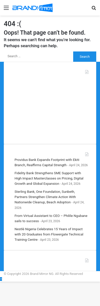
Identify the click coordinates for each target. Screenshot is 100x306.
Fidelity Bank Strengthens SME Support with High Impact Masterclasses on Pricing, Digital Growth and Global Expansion (49, 178)
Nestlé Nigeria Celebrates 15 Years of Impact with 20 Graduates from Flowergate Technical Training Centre (49, 234)
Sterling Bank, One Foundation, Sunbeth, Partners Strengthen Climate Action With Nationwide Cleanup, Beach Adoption (45, 197)
